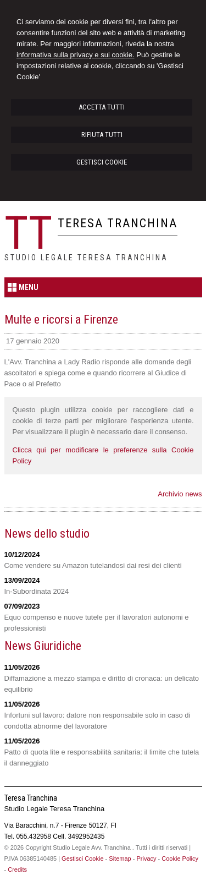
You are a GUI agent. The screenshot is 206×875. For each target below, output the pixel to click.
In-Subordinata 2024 (36, 591)
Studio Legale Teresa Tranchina (86, 257)
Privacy (146, 858)
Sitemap (120, 858)
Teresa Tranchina (117, 223)
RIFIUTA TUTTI (102, 134)
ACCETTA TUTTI (102, 107)
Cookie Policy (180, 858)
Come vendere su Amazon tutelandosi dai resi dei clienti (93, 565)
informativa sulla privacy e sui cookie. (75, 55)
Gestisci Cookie (82, 858)
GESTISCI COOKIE (101, 162)
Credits (17, 869)
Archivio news (180, 494)
